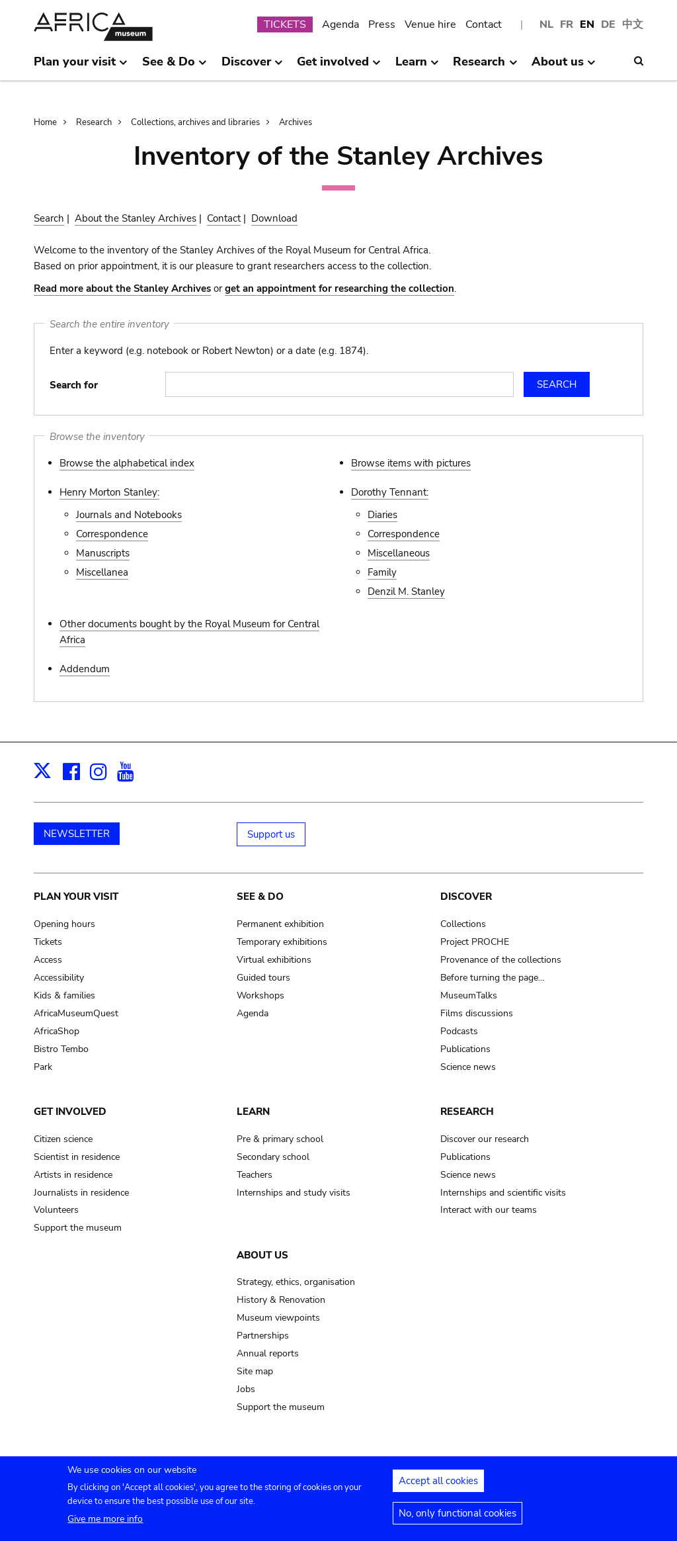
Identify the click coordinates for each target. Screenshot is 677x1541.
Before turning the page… (492, 977)
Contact (483, 24)
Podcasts (459, 1031)
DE (608, 24)
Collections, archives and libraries (195, 122)
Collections (463, 924)
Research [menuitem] (485, 67)
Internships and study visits (293, 1192)
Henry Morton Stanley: (109, 492)
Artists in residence (73, 1174)
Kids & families (64, 995)
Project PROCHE (474, 942)
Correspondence (112, 534)
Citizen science (63, 1139)
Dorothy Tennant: (389, 492)
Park (43, 1067)
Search (49, 218)
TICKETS (285, 24)
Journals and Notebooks (129, 514)
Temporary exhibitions (282, 942)
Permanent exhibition (280, 924)
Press (381, 24)
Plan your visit (76, 896)
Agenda (340, 24)
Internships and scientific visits (503, 1192)
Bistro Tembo (61, 1049)
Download (274, 218)
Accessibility (59, 977)
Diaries (382, 514)
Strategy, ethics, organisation (296, 1282)
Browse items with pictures (411, 463)
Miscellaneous (399, 553)
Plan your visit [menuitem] (81, 67)
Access (48, 959)
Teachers (254, 1174)
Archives (295, 122)
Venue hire (430, 24)
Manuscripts (103, 553)
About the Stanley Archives (135, 218)
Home (45, 122)
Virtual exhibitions (274, 959)
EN (587, 24)
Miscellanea (102, 572)
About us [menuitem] (564, 67)
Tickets (48, 942)
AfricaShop (56, 1031)
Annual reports (268, 1353)
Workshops (260, 995)
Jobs (246, 1389)
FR (566, 24)
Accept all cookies (438, 1488)
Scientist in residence (77, 1157)
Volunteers (56, 1210)
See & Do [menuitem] (174, 67)
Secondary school (273, 1157)
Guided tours (263, 977)
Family (382, 572)
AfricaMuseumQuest (76, 1013)
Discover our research (484, 1139)
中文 (632, 24)
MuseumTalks (468, 995)
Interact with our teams (488, 1210)
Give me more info (105, 1526)
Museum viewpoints (278, 1317)
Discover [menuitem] (252, 67)
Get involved (70, 1111)
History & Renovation (281, 1300)
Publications (465, 1049)
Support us (271, 834)
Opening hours (64, 924)
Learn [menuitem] (417, 67)
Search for (74, 385)
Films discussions (476, 1013)
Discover (466, 896)
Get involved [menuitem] (339, 67)
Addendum (85, 669)
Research (94, 122)
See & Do (260, 896)
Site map (255, 1371)
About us (262, 1255)
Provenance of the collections (500, 959)
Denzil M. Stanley (406, 591)
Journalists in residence (81, 1192)
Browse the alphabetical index (127, 463)
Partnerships (263, 1335)
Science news (468, 1067)
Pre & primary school (280, 1139)
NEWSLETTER (77, 833)
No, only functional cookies (457, 1520)
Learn (253, 1111)
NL (546, 24)
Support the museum (78, 1227)
